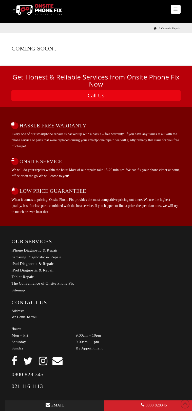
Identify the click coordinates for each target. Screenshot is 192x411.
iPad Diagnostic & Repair (32, 263)
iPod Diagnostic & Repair (32, 270)
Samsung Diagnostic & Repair (36, 257)
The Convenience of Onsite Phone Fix (42, 283)
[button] (176, 9)
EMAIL (55, 405)
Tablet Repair (22, 277)
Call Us (96, 95)
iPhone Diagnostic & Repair (34, 250)
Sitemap (18, 290)
